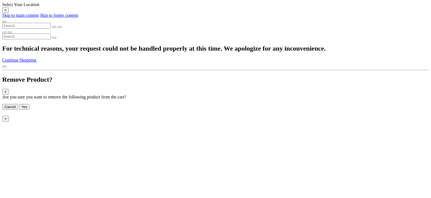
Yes (24, 107)
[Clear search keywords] (54, 27)
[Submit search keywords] (59, 27)
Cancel (10, 107)
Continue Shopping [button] (19, 60)
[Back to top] (4, 66)
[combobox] (26, 26)
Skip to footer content (59, 15)
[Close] (5, 10)
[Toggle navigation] (4, 22)
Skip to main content (20, 15)
